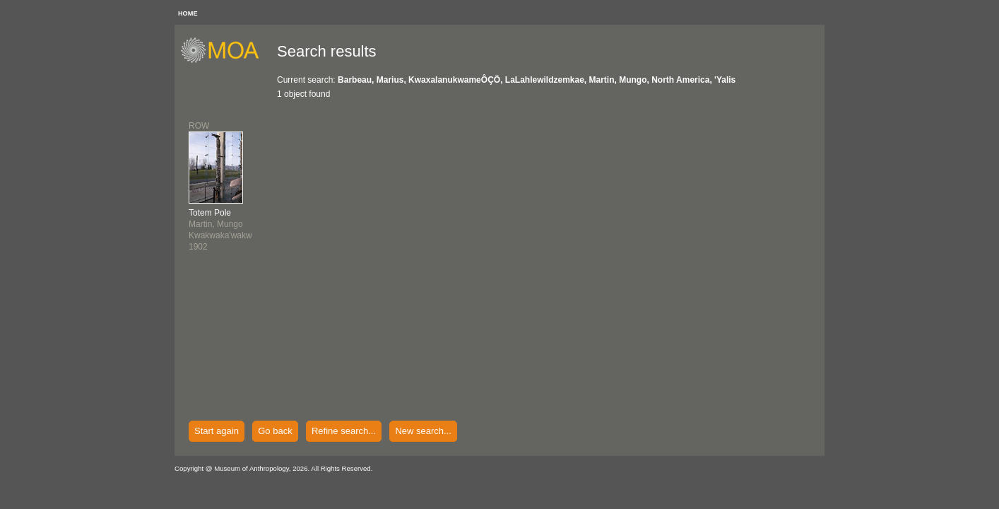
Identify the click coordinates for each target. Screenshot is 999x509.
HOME (188, 13)
